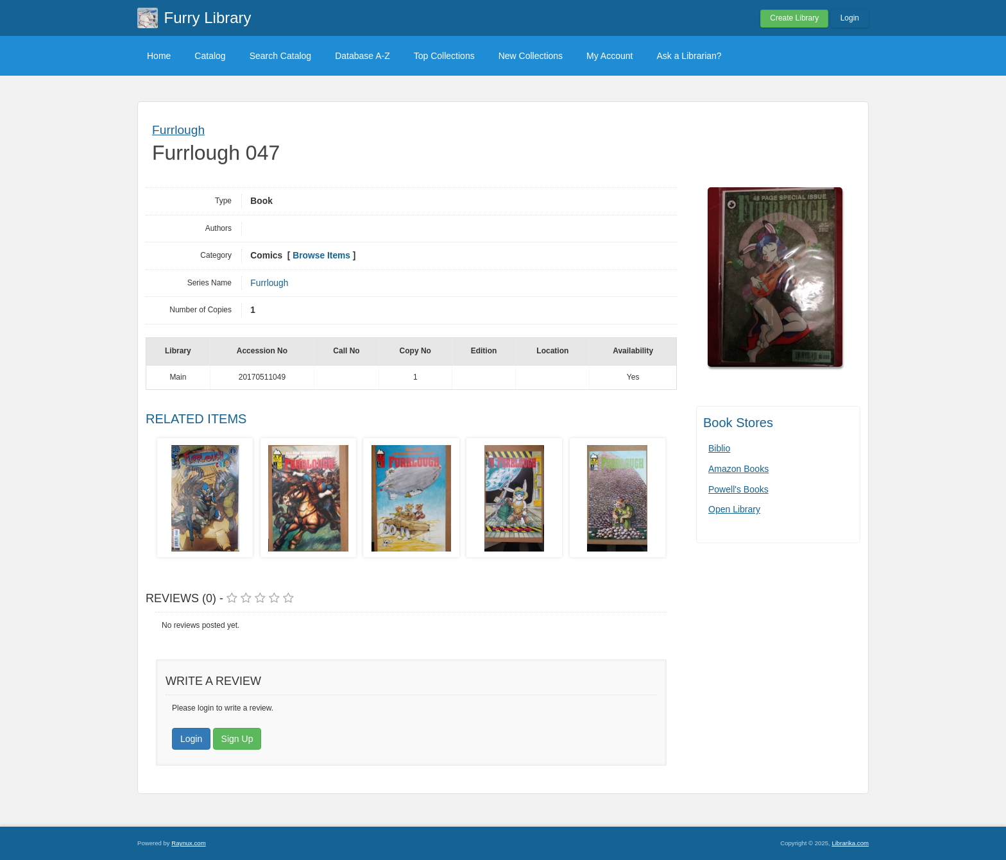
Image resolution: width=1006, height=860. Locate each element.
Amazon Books (738, 469)
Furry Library (208, 17)
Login (849, 17)
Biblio (719, 448)
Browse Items (321, 255)
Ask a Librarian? (688, 56)
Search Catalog (281, 56)
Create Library (794, 17)
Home (159, 56)
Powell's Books (738, 489)
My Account (609, 56)
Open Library (734, 509)
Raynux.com (188, 843)
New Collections (531, 56)
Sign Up (237, 739)
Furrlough (178, 130)
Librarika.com (850, 843)
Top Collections (444, 56)
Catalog (209, 56)
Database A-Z (362, 56)
